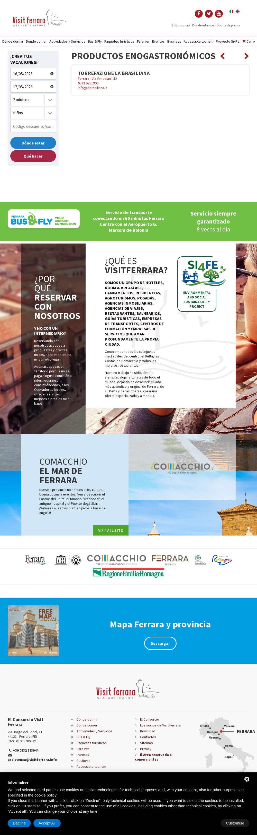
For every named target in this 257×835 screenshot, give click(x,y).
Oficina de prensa (228, 25)
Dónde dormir (12, 41)
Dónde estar (33, 142)
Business (174, 41)
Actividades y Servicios (67, 41)
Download (147, 731)
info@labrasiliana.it (92, 87)
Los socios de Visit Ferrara (160, 725)
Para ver (143, 41)
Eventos (158, 41)
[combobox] (33, 100)
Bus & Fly (95, 41)
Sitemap (146, 743)
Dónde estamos (203, 25)
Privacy (145, 748)
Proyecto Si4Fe (228, 41)
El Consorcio (181, 25)
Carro (248, 41)
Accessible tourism (198, 41)
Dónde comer (36, 41)
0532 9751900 (88, 83)
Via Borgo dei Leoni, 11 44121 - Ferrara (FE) (25, 734)
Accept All (235, 823)
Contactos (148, 737)
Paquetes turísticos (119, 41)
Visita (110, 530)
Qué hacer (33, 156)
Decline (207, 823)
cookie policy (45, 795)
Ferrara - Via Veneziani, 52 (97, 78)
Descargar (160, 643)
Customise (22, 823)
